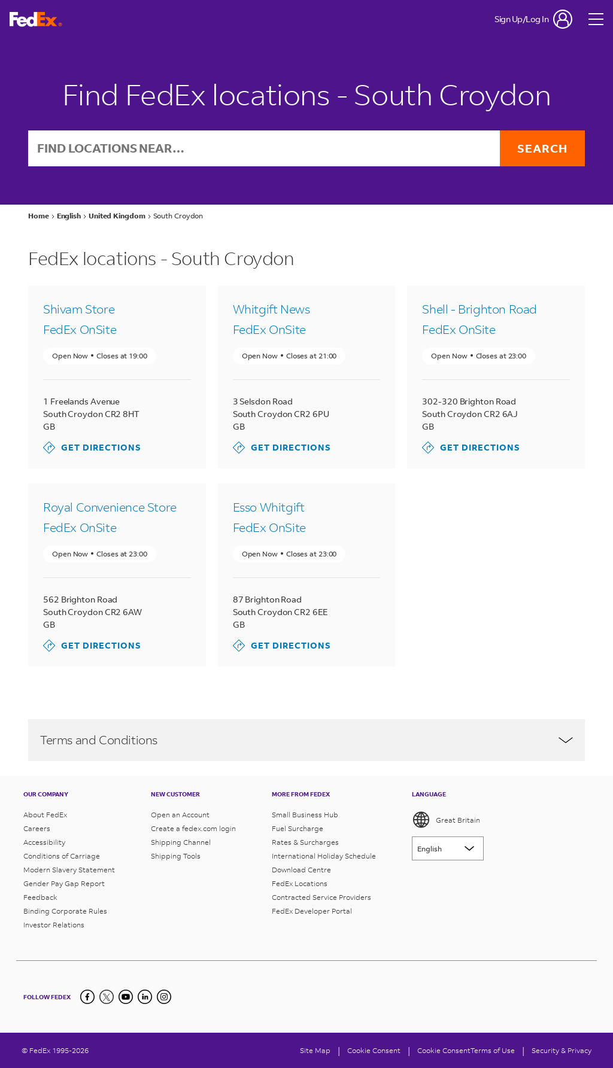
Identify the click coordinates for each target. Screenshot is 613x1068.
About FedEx (45, 814)
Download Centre (301, 869)
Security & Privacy (561, 1050)
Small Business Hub (305, 814)
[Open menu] (596, 19)
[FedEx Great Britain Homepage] (36, 19)
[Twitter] (106, 997)
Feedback (40, 897)
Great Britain (446, 819)
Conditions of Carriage (61, 855)
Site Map (315, 1050)
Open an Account (180, 814)
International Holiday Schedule (324, 855)
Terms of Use (493, 1050)
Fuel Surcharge (297, 828)
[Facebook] (87, 997)
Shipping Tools (176, 855)
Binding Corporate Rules (65, 910)
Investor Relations (53, 924)
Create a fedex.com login (193, 828)
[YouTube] (126, 997)
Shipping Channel (181, 842)
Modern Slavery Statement (69, 869)
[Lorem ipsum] (448, 848)
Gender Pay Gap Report (64, 883)
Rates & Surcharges (305, 842)
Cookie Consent (444, 1050)
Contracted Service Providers (321, 897)
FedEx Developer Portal (312, 910)
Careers (36, 828)
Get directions (92, 448)
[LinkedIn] (145, 997)
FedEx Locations (299, 883)
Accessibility (44, 842)
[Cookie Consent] (373, 1050)
